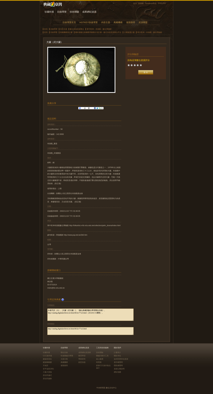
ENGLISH (162, 3)
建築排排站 (47, 359)
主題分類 (64, 359)
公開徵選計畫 (129, 32)
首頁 (135, 3)
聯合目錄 (64, 352)
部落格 (141, 3)
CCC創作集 (47, 356)
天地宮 (45, 365)
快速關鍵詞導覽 (67, 356)
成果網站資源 (89, 12)
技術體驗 (74, 12)
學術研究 (81, 359)
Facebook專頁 (150, 3)
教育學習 (81, 356)
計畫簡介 (117, 352)
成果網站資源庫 (84, 352)
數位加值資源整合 (77, 29)
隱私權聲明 (118, 365)
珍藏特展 (49, 12)
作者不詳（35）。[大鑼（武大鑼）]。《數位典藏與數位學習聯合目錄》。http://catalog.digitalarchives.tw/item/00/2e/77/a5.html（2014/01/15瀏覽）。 (90, 315)
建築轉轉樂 (47, 362)
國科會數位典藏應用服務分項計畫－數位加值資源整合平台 (98, 32)
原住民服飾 (47, 379)
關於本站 (117, 356)
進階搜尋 (130, 22)
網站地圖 (117, 372)
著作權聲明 (118, 362)
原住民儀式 (47, 375)
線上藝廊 (99, 359)
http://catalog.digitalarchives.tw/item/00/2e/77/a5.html (90, 331)
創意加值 (81, 362)
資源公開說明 (119, 369)
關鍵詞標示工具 (102, 356)
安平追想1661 (48, 369)
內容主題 (105, 22)
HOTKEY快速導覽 (88, 22)
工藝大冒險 (47, 372)
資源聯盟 (143, 22)
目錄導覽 (62, 12)
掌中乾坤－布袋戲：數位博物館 (99, 29)
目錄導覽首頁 (69, 22)
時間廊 (98, 362)
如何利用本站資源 (121, 359)
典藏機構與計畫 (66, 32)
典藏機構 (118, 22)
